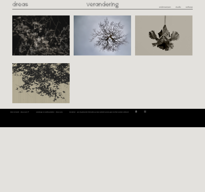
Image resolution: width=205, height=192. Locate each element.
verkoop (189, 7)
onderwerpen (165, 7)
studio (178, 7)
